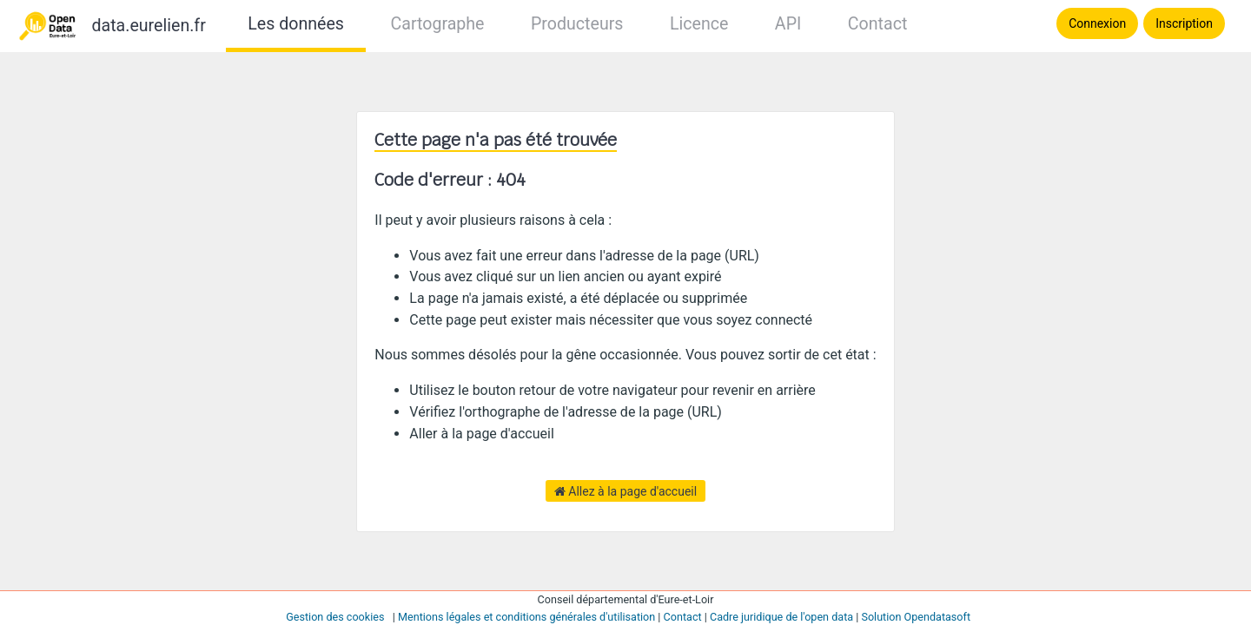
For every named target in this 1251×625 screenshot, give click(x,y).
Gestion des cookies (335, 616)
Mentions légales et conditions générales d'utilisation (526, 616)
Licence (699, 24)
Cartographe (437, 24)
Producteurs (577, 24)
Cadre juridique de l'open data (781, 616)
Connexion (1097, 23)
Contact (877, 24)
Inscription (1184, 23)
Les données (296, 24)
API (788, 24)
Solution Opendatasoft (915, 616)
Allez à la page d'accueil (625, 491)
